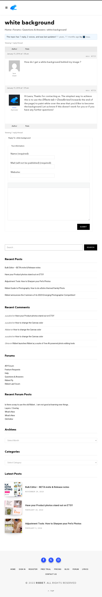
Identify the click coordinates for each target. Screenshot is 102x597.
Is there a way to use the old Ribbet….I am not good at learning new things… (37, 405)
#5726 (93, 90)
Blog (67, 569)
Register (33, 569)
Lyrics (85, 569)
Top (51, 591)
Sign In (22, 569)
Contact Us (51, 574)
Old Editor (9, 419)
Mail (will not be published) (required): (31, 162)
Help (7, 373)
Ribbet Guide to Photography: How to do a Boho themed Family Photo (35, 288)
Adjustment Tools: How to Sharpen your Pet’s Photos (28, 281)
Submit (83, 227)
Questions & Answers (33, 29)
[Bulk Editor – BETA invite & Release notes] (15, 489)
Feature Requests (12, 370)
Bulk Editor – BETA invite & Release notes (23, 268)
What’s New (10, 412)
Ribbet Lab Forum (12, 384)
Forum (76, 569)
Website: (15, 172)
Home (8, 29)
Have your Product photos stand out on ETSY (24, 274)
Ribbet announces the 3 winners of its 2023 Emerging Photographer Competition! (40, 295)
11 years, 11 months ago (67, 37)
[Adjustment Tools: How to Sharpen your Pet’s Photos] (15, 526)
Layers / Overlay (12, 408)
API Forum (9, 366)
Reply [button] (88, 56)
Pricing (57, 569)
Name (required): (20, 153)
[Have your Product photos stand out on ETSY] (15, 507)
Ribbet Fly (9, 380)
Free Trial (46, 569)
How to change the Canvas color (29, 323)
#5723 (93, 56)
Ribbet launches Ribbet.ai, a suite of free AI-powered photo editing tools (44, 343)
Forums (17, 29)
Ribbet (7, 330)
